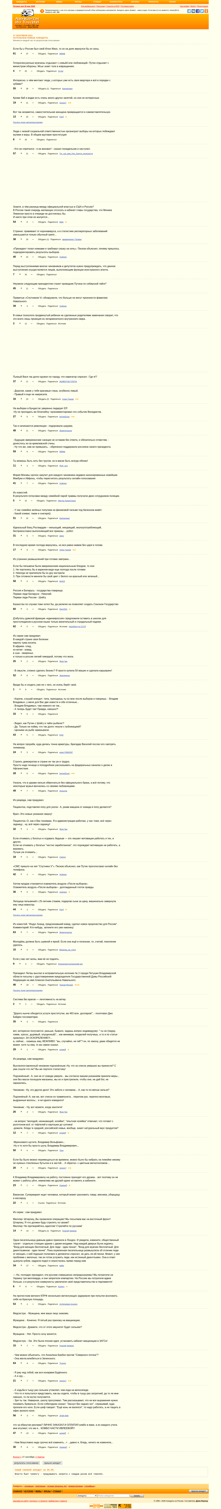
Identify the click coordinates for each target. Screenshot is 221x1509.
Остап (60, 71)
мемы (38, 1491)
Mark (61, 222)
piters (61, 536)
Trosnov (62, 1363)
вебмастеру (54, 1501)
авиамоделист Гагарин (71, 239)
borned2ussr (64, 417)
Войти (193, 6)
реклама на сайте (20, 1501)
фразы (47, 1491)
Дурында (63, 791)
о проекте (43, 1501)
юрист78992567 (66, 752)
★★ (69, 103)
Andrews (63, 257)
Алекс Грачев (68, 399)
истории (28, 1491)
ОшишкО (63, 1185)
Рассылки (101, 6)
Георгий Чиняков (69, 1231)
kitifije (61, 1266)
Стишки (97, 2)
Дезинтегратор (65, 431)
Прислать (153, 2)
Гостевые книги (127, 6)
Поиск (172, 2)
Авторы (135, 2)
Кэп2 (61, 735)
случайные (89, 1486)
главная (17, 1491)
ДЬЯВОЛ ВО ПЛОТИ (68, 382)
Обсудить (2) (43, 399)
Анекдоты (21, 2)
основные (29, 1486)
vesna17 (62, 103)
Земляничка (64, 675)
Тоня (61, 1150)
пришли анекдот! (198, 1491)
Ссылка (41, 1203)
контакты (33, 1501)
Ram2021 (63, 609)
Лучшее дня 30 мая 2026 (24, 6)
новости (63, 1501)
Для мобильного (88, 6)
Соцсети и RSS (112, 6)
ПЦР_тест (63, 466)
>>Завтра (40, 1457)
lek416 (62, 581)
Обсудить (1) (43, 89)
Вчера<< (17, 1457)
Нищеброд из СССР (77, 627)
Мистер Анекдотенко (67, 501)
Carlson (62, 857)
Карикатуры (116, 2)
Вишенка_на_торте (67, 950)
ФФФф (62, 54)
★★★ (76, 985)
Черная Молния (66, 985)
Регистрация (202, 6)
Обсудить (42, 54)
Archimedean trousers (68, 1304)
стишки (57, 1491)
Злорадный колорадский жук (70, 964)
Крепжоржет (67, 89)
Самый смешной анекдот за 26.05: (35, 1470)
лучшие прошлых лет (57, 1486)
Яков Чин (63, 661)
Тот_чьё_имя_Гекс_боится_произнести (76, 154)
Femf (61, 117)
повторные (40, 1486)
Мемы (59, 2)
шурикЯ (62, 1050)
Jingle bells (63, 1416)
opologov (63, 892)
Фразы (78, 2)
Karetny (61, 1287)
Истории (40, 2)
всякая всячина (75, 1486)
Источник (62, 324)
